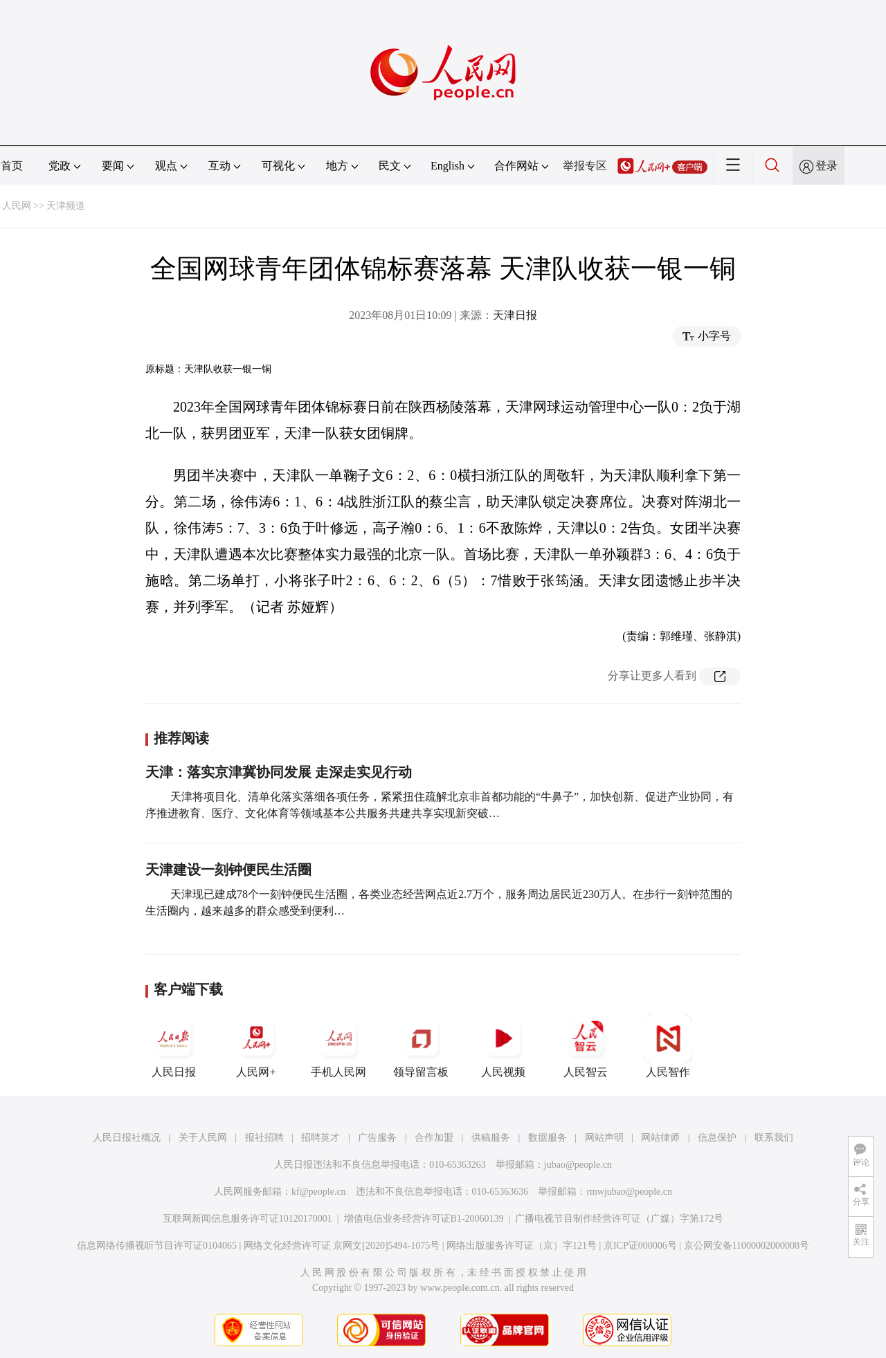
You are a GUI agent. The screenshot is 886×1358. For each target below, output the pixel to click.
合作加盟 (434, 1137)
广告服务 (377, 1137)
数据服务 (547, 1137)
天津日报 (515, 315)
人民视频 (503, 1046)
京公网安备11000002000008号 (746, 1245)
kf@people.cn (318, 1191)
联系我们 (773, 1137)
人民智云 (585, 1046)
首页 (12, 166)
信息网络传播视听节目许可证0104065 (157, 1245)
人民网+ (256, 1046)
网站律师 (660, 1137)
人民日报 (174, 1046)
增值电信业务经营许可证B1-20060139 (424, 1218)
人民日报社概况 (127, 1137)
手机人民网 (338, 1046)
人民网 (16, 206)
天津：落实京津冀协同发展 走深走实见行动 (278, 772)
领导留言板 (421, 1046)
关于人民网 (203, 1137)
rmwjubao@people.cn (629, 1191)
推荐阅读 (181, 738)
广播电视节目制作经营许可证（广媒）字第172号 (619, 1218)
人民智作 (668, 1046)
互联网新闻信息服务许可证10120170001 (247, 1218)
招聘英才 (320, 1137)
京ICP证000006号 (640, 1245)
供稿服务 (490, 1137)
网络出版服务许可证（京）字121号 (521, 1245)
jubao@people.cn (578, 1164)
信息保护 (717, 1137)
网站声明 (604, 1137)
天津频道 (65, 206)
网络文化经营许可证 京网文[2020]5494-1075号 (342, 1245)
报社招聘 (264, 1137)
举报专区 (585, 166)
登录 (826, 166)
